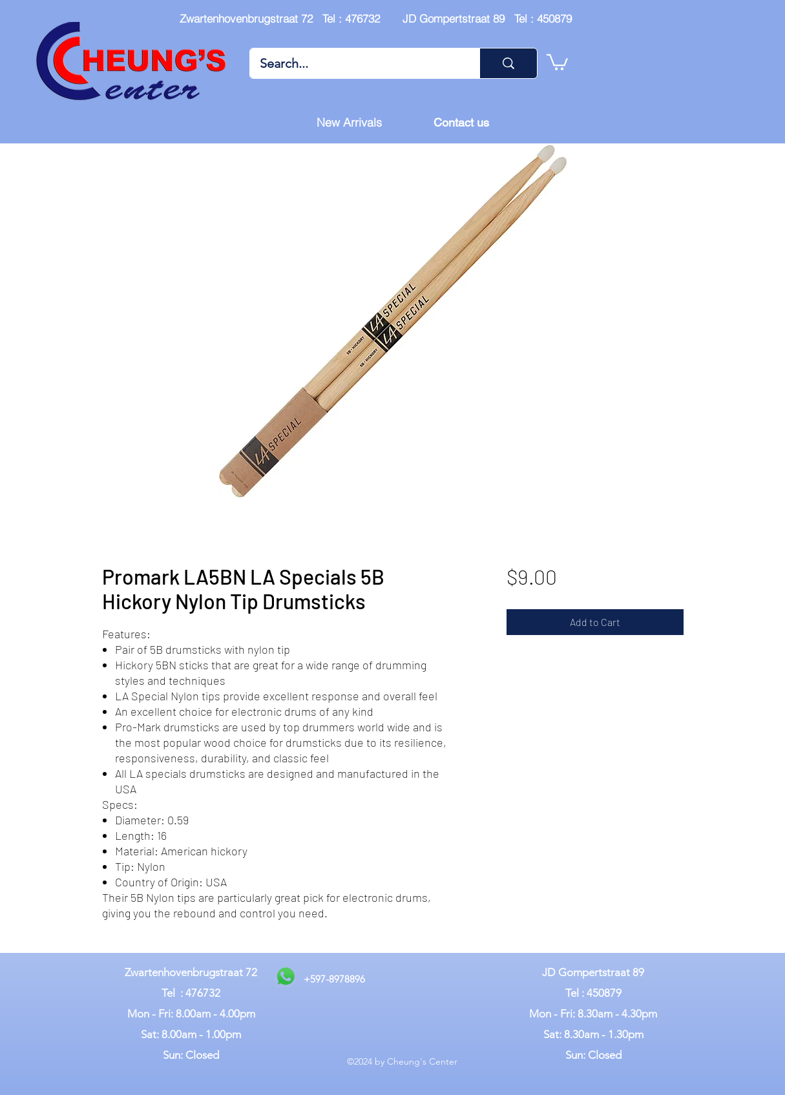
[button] (557, 61)
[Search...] (356, 63)
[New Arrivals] (350, 123)
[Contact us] (461, 123)
